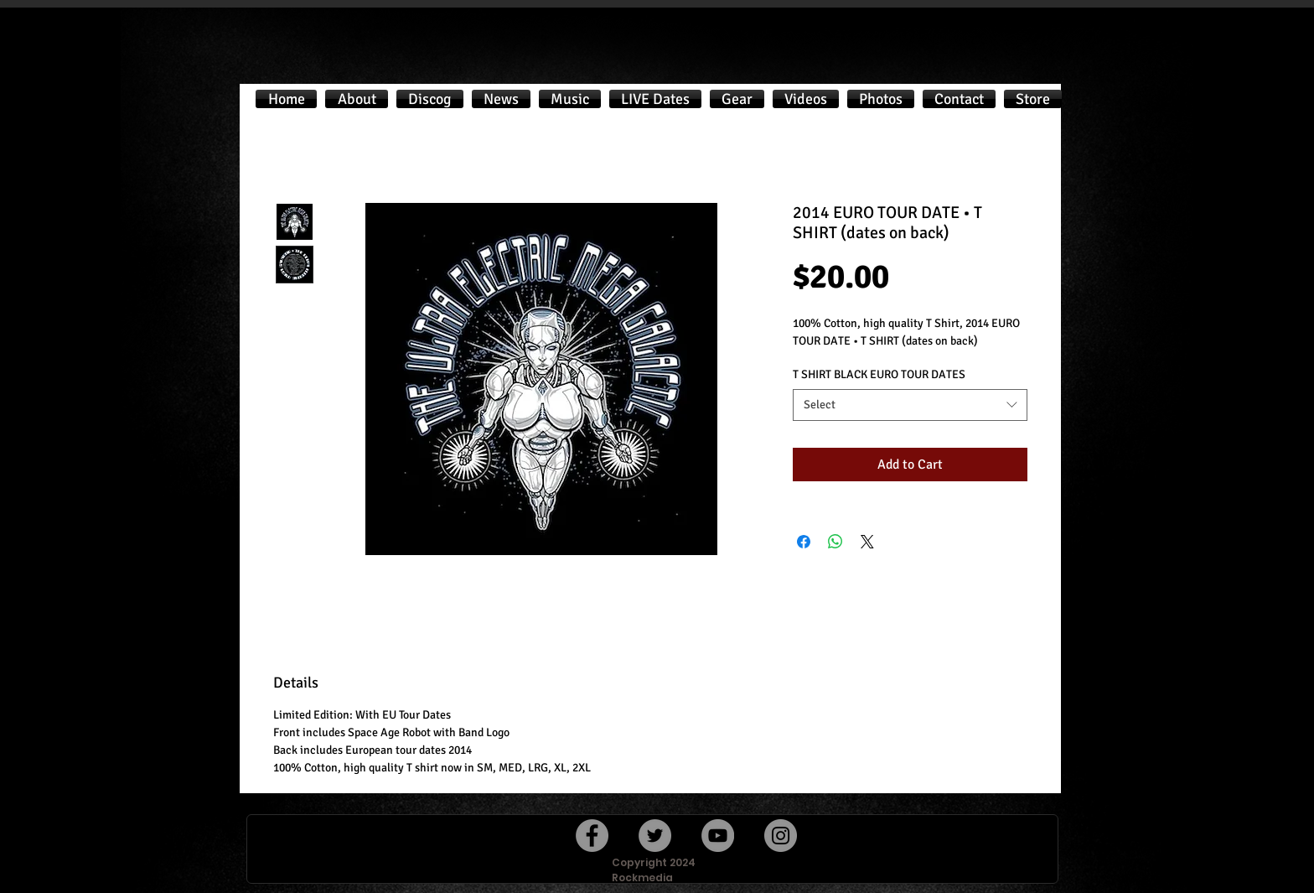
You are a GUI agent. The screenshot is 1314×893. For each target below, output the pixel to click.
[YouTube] (717, 835)
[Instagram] (780, 835)
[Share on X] (867, 542)
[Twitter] (655, 835)
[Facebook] (592, 835)
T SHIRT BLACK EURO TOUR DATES (879, 374)
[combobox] (910, 405)
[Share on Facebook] (804, 542)
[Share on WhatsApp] (835, 542)
